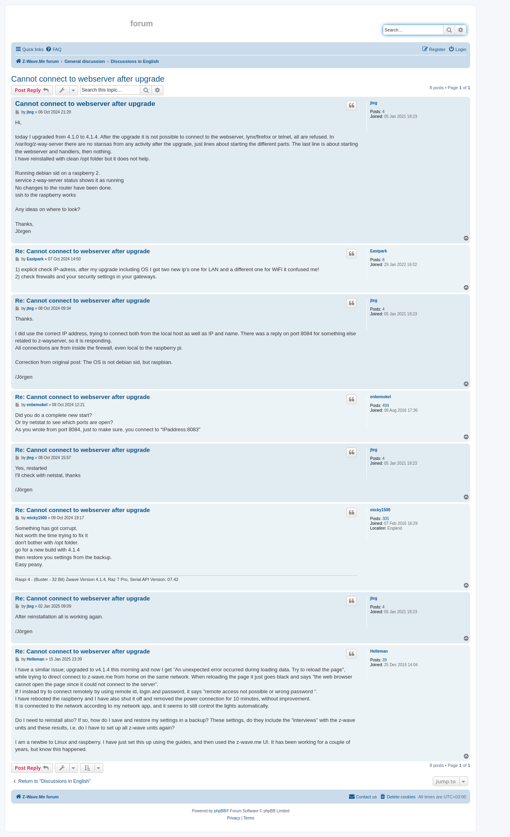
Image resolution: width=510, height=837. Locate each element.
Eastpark (378, 251)
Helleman (379, 651)
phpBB (220, 811)
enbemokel (380, 397)
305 (385, 518)
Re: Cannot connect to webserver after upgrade (82, 251)
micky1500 (380, 510)
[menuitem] (53, 49)
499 (385, 405)
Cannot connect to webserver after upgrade (88, 78)
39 (384, 660)
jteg (373, 103)
